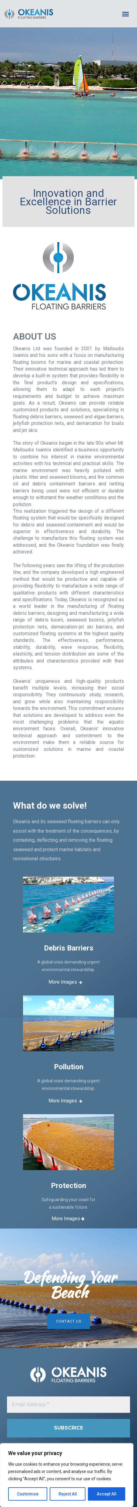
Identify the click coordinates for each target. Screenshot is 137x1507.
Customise (27, 1494)
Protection (68, 1185)
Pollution (68, 1067)
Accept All (106, 1494)
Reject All (67, 1494)
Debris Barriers (68, 948)
